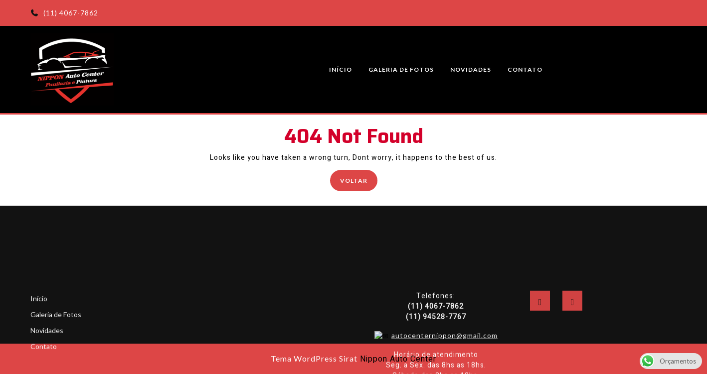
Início (340, 69)
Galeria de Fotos (401, 69)
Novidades (470, 69)
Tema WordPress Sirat (314, 358)
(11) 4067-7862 (64, 12)
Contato (525, 69)
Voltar (358, 179)
